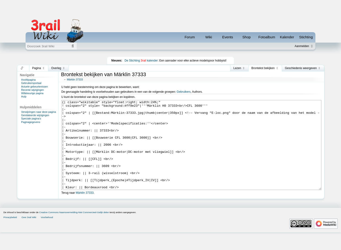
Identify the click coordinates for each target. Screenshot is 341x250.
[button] (22, 68)
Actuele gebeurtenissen (34, 86)
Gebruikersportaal (31, 83)
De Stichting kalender (141, 60)
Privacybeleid (10, 235)
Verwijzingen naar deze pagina (38, 111)
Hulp (23, 96)
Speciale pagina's (31, 118)
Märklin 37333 (75, 79)
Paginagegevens (30, 122)
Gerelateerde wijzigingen (35, 115)
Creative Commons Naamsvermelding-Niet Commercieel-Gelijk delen (74, 230)
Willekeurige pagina (32, 93)
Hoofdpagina (28, 79)
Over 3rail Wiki (29, 235)
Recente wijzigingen (32, 89)
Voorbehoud (47, 235)
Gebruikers (184, 91)
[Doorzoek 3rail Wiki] (47, 46)
